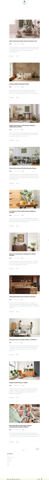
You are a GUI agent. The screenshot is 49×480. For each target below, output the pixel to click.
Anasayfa (9, 479)
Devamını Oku (11, 97)
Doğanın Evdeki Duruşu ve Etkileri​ (18, 382)
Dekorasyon (9, 459)
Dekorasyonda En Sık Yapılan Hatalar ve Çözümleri (23, 339)
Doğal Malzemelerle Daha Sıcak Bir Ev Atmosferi (22, 296)
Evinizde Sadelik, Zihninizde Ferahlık (19, 84)
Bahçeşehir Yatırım (10, 457)
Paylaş (17, 97)
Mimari (8, 464)
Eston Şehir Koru (16, 479)
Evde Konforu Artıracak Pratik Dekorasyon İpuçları (22, 168)
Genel (22, 43)
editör (10, 43)
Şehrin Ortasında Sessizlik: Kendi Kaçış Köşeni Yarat (23, 41)
